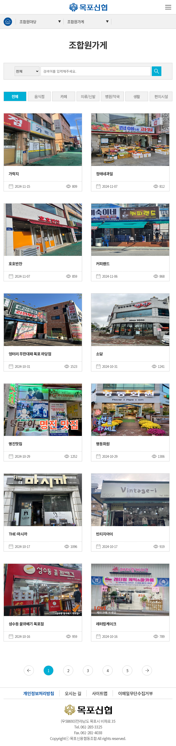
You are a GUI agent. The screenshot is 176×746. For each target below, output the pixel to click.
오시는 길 (73, 693)
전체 (15, 96)
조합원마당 (27, 21)
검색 (156, 71)
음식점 (39, 96)
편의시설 (161, 96)
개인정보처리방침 (38, 693)
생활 (136, 96)
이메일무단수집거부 (135, 693)
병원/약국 (112, 96)
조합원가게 (75, 21)
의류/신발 (88, 96)
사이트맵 (99, 693)
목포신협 (70, 3)
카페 (63, 96)
